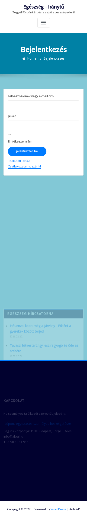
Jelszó (12, 115)
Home (32, 58)
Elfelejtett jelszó (19, 160)
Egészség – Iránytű (43, 6)
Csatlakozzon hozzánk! (24, 165)
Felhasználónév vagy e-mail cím (30, 96)
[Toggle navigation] (43, 22)
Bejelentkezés (53, 58)
